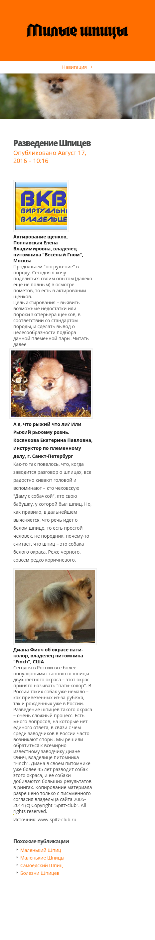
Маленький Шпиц (40, 850)
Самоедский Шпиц (41, 865)
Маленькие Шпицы (42, 858)
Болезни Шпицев (40, 873)
